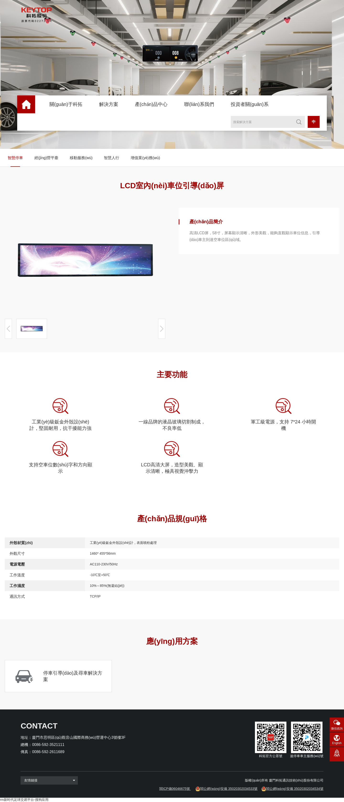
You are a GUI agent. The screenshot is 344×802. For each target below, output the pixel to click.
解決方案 (108, 104)
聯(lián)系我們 (199, 104)
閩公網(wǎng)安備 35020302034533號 (229, 789)
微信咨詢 (337, 728)
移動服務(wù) (81, 158)
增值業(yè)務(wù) (145, 158)
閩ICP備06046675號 (174, 789)
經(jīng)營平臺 (46, 158)
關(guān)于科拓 (65, 104)
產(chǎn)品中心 (151, 104)
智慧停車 (15, 158)
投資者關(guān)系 (250, 104)
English (336, 743)
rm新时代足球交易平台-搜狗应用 (24, 800)
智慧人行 (111, 158)
